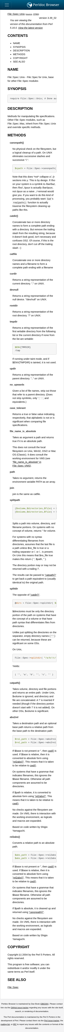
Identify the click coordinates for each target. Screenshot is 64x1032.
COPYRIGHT (20, 58)
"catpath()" (50, 575)
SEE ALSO (19, 61)
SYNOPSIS (19, 47)
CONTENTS (18, 35)
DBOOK (44, 1004)
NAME (16, 43)
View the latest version (30, 27)
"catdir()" (34, 594)
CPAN (35, 14)
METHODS (19, 54)
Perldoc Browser (43, 5)
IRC (15, 1024)
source (29, 14)
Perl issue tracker (51, 1021)
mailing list (5, 1024)
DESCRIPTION (21, 50)
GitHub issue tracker (20, 1008)
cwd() (51, 750)
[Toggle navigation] (7, 5)
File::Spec (13, 987)
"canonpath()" (36, 912)
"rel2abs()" (18, 761)
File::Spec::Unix (16, 14)
